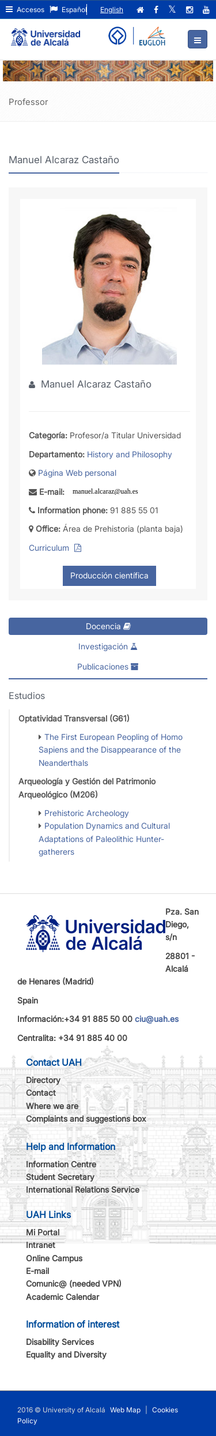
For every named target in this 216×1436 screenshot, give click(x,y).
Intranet (40, 1245)
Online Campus (54, 1258)
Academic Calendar (62, 1297)
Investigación (108, 646)
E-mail (37, 1271)
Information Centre (61, 1164)
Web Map (125, 1409)
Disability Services (60, 1342)
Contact (41, 1092)
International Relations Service (82, 1189)
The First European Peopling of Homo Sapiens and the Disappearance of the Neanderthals (111, 750)
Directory (43, 1080)
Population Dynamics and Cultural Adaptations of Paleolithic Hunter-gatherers (104, 838)
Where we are (52, 1106)
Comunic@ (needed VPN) (74, 1283)
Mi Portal (42, 1232)
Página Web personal (77, 473)
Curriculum (50, 547)
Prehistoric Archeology (86, 813)
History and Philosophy (129, 454)
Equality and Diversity (66, 1354)
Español (68, 9)
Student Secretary (60, 1177)
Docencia (108, 626)
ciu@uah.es (157, 1019)
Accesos (25, 9)
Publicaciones (108, 666)
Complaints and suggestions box (86, 1118)
